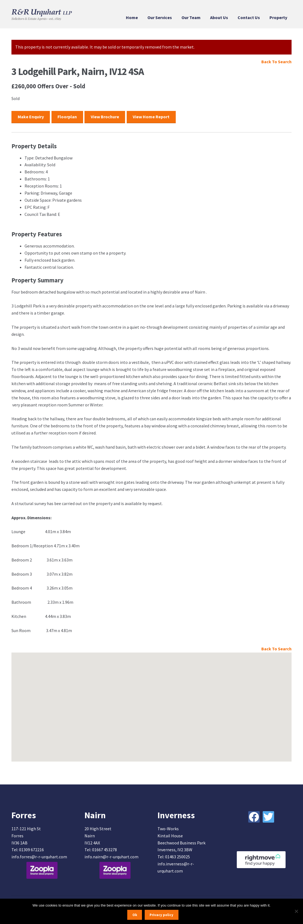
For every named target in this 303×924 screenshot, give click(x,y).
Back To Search (276, 61)
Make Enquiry (31, 116)
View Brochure (105, 116)
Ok (134, 915)
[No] (296, 911)
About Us (219, 17)
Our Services (159, 17)
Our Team (191, 17)
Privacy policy (161, 915)
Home (132, 17)
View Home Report (151, 116)
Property (278, 17)
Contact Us (249, 17)
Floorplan (67, 116)
